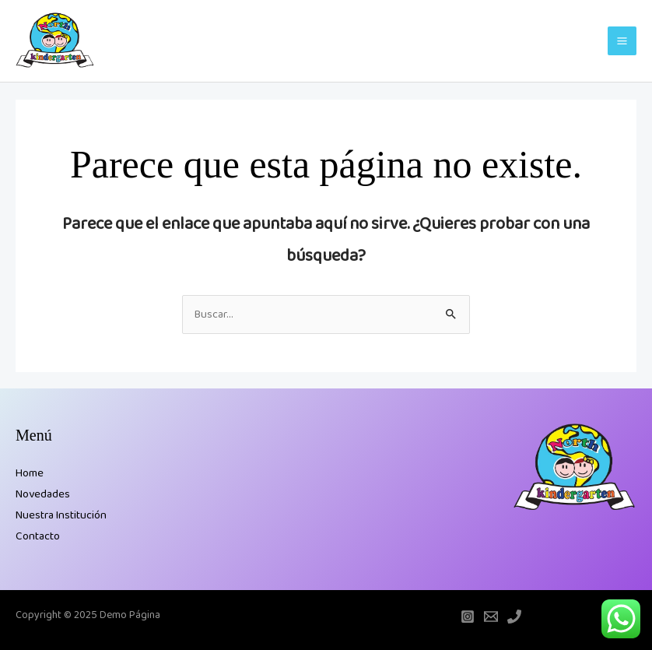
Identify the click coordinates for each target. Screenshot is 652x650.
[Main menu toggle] (622, 40)
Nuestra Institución (61, 515)
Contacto (38, 536)
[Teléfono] (514, 617)
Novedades (43, 494)
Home (30, 473)
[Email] (491, 617)
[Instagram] (468, 617)
